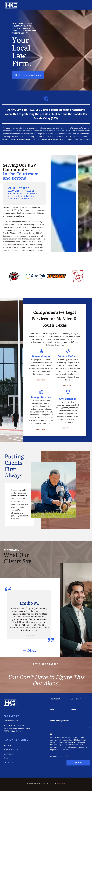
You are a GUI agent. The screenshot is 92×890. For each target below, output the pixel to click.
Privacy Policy (63, 756)
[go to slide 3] (28, 635)
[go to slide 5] (32, 635)
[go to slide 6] (34, 635)
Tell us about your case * (60, 720)
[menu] (87, 5)
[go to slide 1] (24, 635)
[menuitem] (21, 745)
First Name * (55, 699)
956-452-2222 (18, 721)
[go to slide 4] (30, 635)
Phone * (74, 709)
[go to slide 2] (26, 635)
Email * (52, 709)
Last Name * (76, 699)
